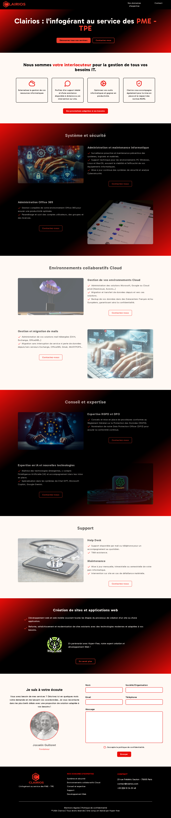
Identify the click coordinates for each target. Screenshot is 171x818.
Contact (158, 3)
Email (88, 697)
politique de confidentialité (131, 747)
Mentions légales (72, 808)
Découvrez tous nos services (73, 40)
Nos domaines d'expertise (134, 4)
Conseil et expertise (76, 786)
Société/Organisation (137, 685)
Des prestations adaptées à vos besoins (85, 111)
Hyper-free (115, 811)
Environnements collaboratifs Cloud (83, 782)
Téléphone (131, 697)
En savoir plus (85, 661)
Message (90, 709)
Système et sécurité (76, 778)
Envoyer (124, 754)
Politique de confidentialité (94, 808)
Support (70, 790)
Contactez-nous (103, 40)
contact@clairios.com (127, 783)
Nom (88, 685)
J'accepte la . (124, 747)
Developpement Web (76, 794)
